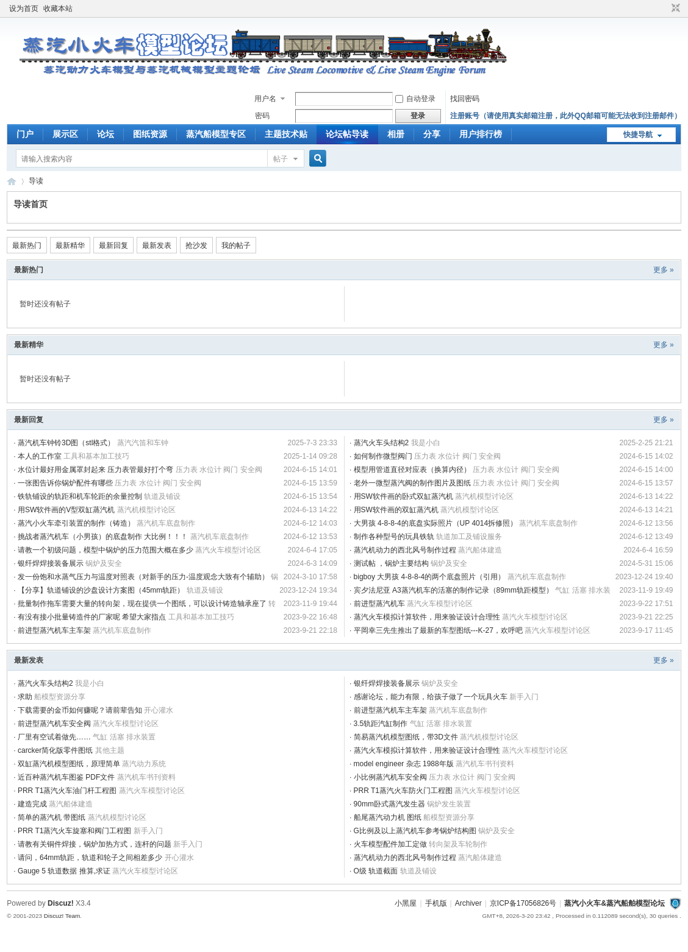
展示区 (65, 134)
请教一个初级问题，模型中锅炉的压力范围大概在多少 (105, 550)
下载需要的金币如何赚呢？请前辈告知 (80, 710)
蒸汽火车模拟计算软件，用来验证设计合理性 (427, 617)
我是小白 (425, 443)
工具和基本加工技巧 (96, 456)
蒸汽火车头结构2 (381, 443)
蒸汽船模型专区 (216, 134)
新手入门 (524, 697)
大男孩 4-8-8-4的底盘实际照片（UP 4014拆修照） (436, 523)
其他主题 (109, 750)
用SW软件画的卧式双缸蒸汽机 (403, 496)
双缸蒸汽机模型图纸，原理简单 (69, 764)
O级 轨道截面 (376, 871)
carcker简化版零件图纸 (55, 750)
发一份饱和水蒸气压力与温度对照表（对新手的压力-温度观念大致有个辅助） (143, 577)
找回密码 (464, 98)
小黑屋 (406, 903)
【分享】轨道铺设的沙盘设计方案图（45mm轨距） (101, 590)
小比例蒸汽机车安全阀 (390, 777)
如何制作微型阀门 (383, 456)
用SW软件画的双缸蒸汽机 (396, 510)
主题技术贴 (286, 134)
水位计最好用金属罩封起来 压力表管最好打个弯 (95, 469)
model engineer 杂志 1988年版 (404, 764)
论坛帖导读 (347, 134)
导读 (36, 181)
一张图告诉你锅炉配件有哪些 (65, 483)
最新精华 (70, 245)
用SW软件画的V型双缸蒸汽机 (66, 510)
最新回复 (113, 245)
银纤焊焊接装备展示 (51, 563)
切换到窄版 (674, 8)
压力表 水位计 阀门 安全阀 (457, 456)
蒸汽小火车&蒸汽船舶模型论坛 (614, 903)
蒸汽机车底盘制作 (166, 523)
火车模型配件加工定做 (390, 844)
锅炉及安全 (103, 563)
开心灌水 (158, 710)
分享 (431, 134)
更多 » (663, 270)
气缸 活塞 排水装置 (441, 723)
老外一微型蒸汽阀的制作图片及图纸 (412, 483)
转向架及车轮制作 (458, 844)
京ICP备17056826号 (523, 903)
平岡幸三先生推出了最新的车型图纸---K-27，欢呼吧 (438, 630)
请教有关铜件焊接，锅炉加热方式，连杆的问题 (94, 844)
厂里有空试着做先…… (54, 737)
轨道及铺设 (162, 496)
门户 (25, 134)
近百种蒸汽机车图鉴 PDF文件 (66, 777)
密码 (262, 115)
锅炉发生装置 (449, 804)
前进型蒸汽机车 (379, 603)
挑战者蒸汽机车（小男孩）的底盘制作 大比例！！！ (103, 536)
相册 (395, 134)
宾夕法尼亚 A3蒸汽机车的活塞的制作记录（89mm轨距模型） (453, 590)
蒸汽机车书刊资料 (485, 764)
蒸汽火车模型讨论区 (228, 550)
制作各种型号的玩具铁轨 (394, 536)
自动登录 (415, 98)
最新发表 (156, 245)
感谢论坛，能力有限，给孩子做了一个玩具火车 (430, 697)
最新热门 (26, 245)
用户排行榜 (480, 134)
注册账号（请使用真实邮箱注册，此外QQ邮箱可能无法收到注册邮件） (565, 115)
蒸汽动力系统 (144, 764)
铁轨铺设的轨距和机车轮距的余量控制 (80, 496)
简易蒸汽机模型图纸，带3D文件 (406, 737)
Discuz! (61, 903)
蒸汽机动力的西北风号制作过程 (405, 550)
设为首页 (23, 8)
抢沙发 (196, 245)
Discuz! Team (62, 915)
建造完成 (32, 804)
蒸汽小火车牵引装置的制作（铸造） (76, 523)
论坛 (105, 134)
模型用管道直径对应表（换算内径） (412, 469)
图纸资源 (150, 134)
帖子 (280, 159)
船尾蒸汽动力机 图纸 (387, 817)
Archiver (468, 903)
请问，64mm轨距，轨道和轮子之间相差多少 (90, 857)
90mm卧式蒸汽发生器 (389, 804)
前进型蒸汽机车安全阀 (54, 723)
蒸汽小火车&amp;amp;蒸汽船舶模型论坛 (11, 181)
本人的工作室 (40, 456)
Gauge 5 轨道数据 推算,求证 (64, 871)
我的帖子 (236, 245)
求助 (25, 697)
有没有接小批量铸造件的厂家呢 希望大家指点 (92, 617)
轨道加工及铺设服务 (469, 536)
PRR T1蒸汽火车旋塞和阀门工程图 (74, 831)
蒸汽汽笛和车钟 (142, 443)
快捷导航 (638, 134)
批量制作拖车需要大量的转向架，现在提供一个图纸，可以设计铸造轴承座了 (142, 603)
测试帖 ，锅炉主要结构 (391, 563)
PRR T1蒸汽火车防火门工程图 (403, 790)
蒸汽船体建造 (480, 550)
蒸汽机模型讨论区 (484, 496)
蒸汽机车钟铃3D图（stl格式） (66, 443)
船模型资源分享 (59, 697)
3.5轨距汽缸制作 (381, 723)
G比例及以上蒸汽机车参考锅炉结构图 (415, 831)
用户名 (265, 98)
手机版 (436, 903)
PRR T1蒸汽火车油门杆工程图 (67, 790)
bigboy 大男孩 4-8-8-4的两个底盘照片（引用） (430, 577)
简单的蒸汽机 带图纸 (51, 817)
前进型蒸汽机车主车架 (54, 630)
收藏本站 (58, 8)
